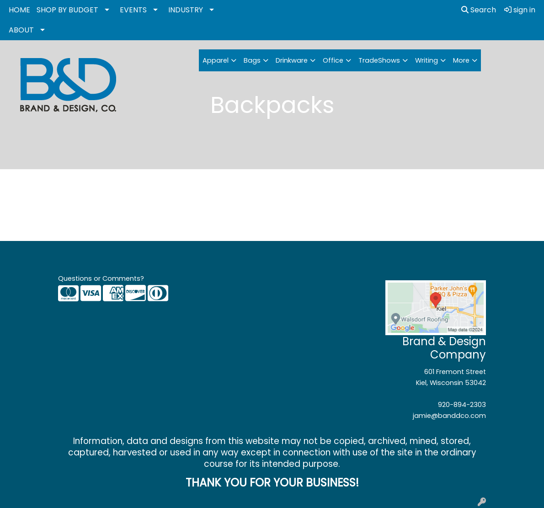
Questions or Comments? (101, 278)
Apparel (216, 60)
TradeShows (379, 60)
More (461, 60)
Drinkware (292, 60)
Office (333, 60)
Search (478, 10)
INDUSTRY (185, 10)
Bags (252, 60)
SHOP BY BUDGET (67, 10)
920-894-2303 (462, 404)
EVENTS (133, 10)
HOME (19, 10)
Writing (426, 60)
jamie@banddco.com (449, 415)
